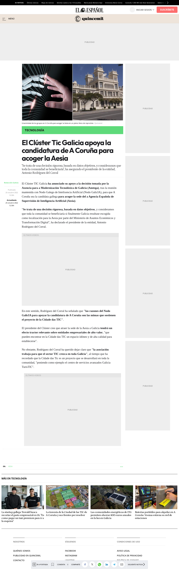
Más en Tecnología (14, 478)
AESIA (10, 466)
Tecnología (34, 130)
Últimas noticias (32, 3)
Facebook (70, 550)
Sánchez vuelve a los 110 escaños (69, 3)
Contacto (18, 560)
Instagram (71, 555)
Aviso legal (123, 550)
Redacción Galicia (11, 183)
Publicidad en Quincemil (27, 555)
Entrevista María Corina (113, 3)
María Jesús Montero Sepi (93, 3)
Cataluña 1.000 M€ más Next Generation (140, 3)
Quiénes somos (21, 550)
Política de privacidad (129, 555)
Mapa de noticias (47, 3)
